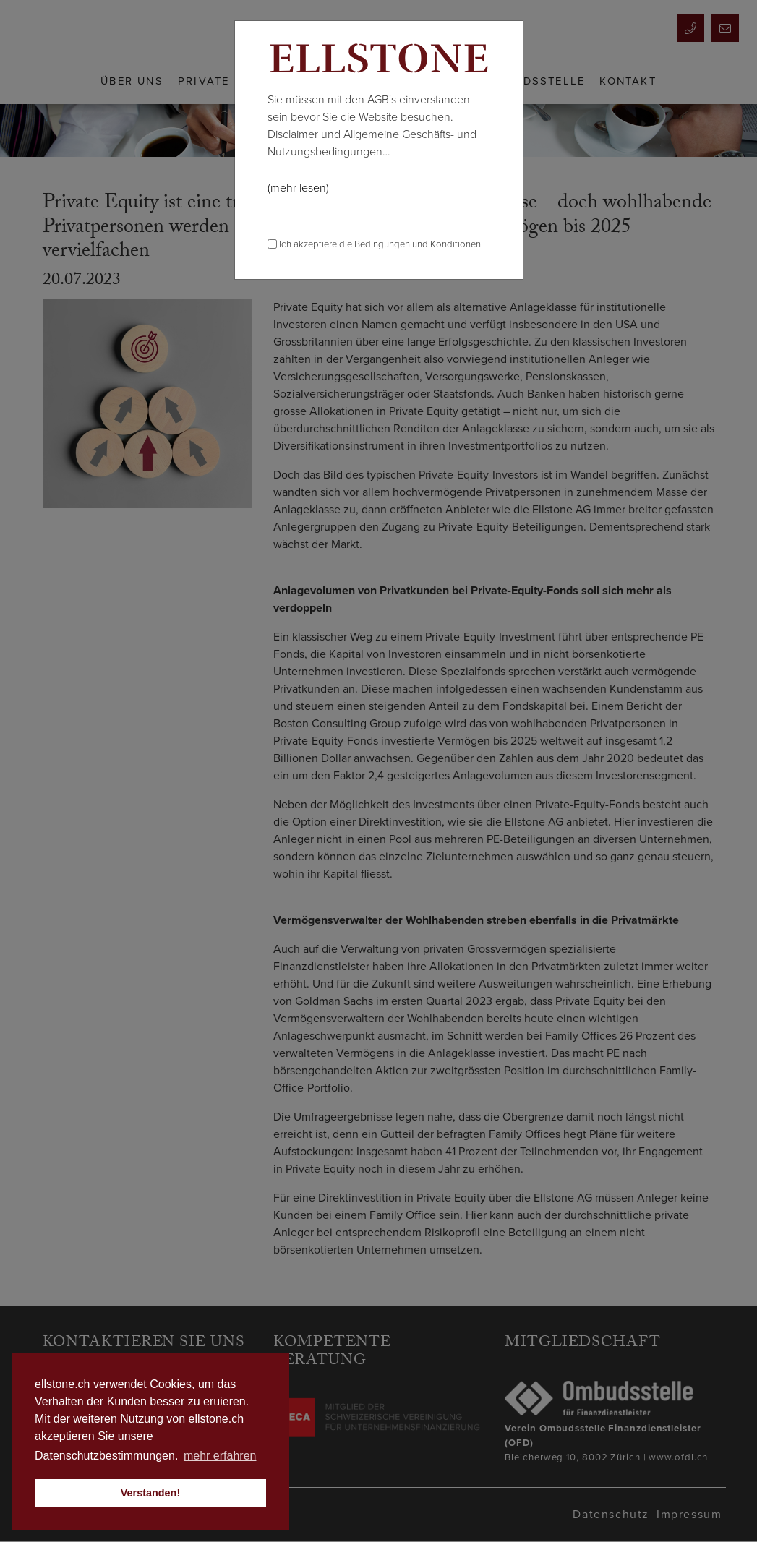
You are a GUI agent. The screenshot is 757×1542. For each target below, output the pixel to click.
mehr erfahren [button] (220, 1455)
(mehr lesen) (298, 188)
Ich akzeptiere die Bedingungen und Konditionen (374, 244)
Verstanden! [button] (150, 1493)
